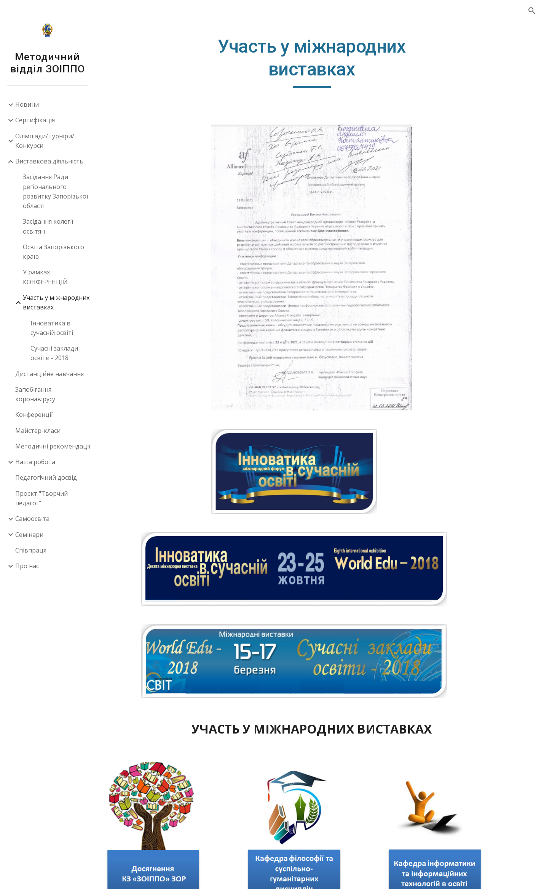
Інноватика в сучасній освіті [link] (51, 328)
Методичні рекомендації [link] (52, 446)
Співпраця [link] (30, 550)
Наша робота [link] (35, 462)
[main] (318, 61)
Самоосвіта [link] (32, 518)
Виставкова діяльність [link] (49, 161)
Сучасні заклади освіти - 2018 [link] (54, 353)
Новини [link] (27, 104)
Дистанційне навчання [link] (49, 374)
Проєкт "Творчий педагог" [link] (41, 498)
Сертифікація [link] (35, 120)
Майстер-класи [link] (38, 430)
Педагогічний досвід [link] (46, 477)
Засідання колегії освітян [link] (48, 226)
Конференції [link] (34, 414)
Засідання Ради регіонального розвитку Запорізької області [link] (55, 191)
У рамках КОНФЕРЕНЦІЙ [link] (45, 277)
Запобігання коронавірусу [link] (35, 394)
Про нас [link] (27, 566)
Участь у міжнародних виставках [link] (56, 302)
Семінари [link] (29, 534)
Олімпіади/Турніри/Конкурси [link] (44, 141)
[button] (532, 11)
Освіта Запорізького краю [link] (53, 252)
